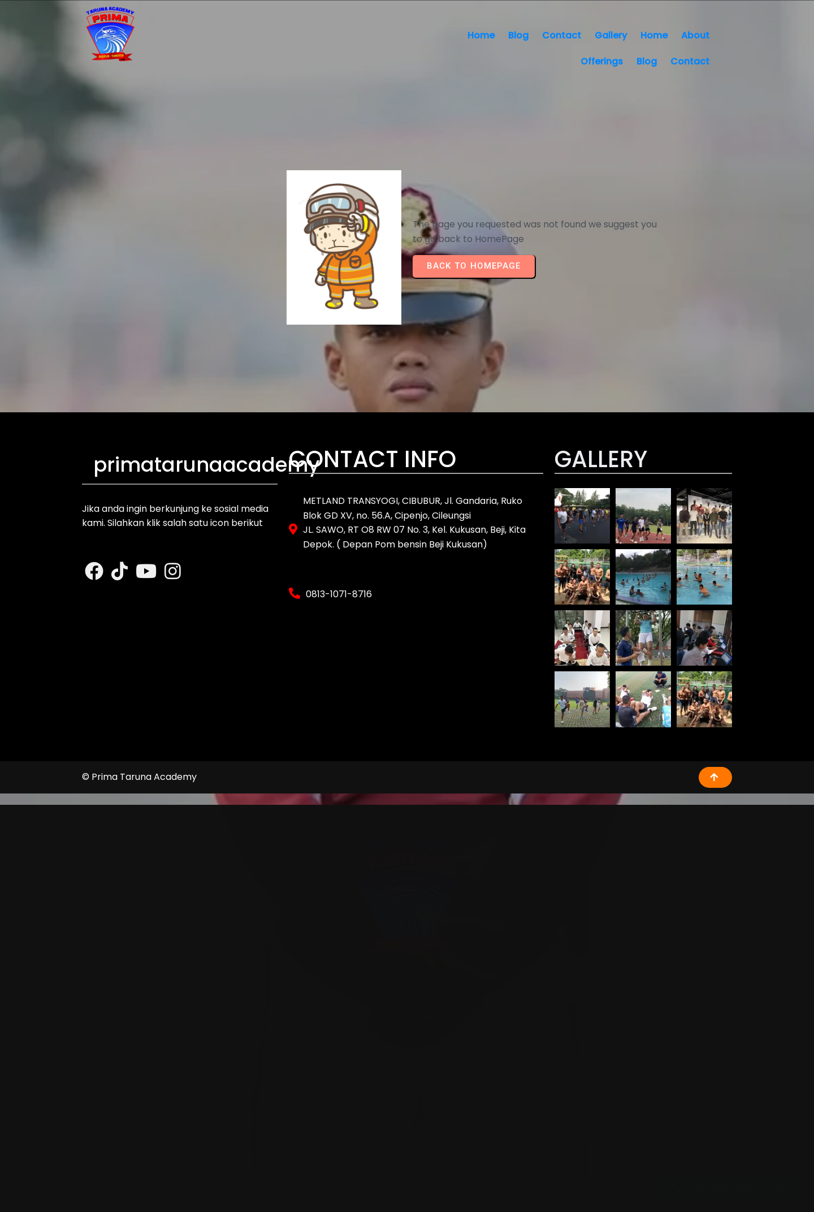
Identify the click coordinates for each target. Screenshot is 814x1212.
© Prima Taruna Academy (139, 776)
